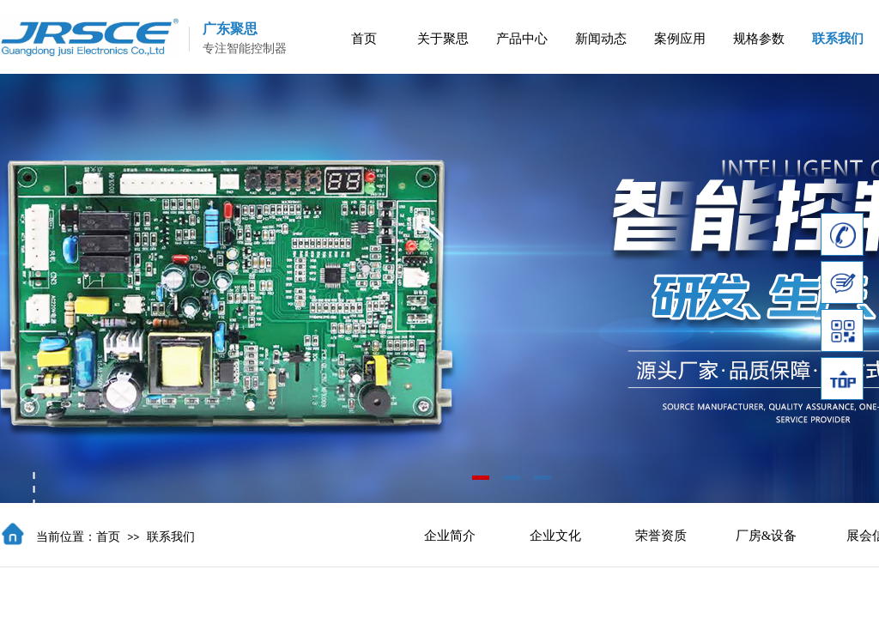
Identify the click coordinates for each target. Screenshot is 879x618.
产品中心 (522, 38)
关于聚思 (443, 38)
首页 (364, 38)
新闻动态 (601, 38)
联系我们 (838, 38)
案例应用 (680, 38)
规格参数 (759, 38)
